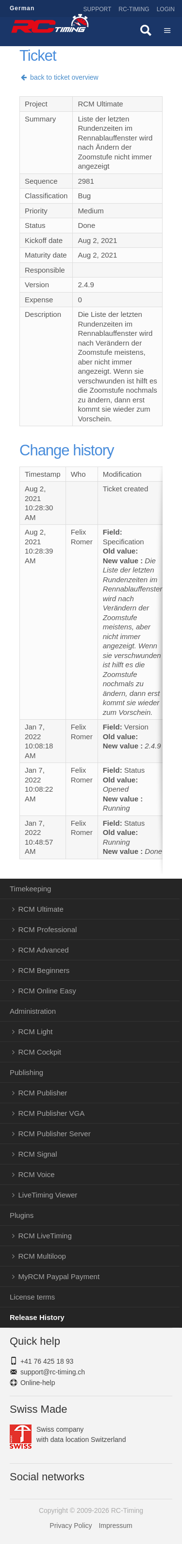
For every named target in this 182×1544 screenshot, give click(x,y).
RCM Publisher (42, 1093)
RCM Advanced (43, 950)
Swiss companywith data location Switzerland (68, 1434)
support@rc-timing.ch (52, 1372)
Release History (37, 1317)
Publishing (26, 1072)
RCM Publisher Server (54, 1133)
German (22, 8)
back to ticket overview (59, 77)
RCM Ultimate (41, 909)
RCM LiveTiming (45, 1236)
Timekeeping (30, 889)
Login (166, 9)
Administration (33, 1011)
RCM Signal (37, 1154)
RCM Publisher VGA (51, 1113)
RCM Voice (36, 1174)
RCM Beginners (44, 970)
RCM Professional (47, 929)
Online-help (37, 1383)
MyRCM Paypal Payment (59, 1276)
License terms (32, 1297)
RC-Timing (133, 9)
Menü (167, 31)
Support (97, 9)
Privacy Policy (71, 1525)
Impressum (115, 1525)
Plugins (21, 1215)
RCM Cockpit (39, 1052)
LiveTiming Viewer (48, 1195)
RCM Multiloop (42, 1256)
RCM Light (35, 1031)
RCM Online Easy (47, 991)
